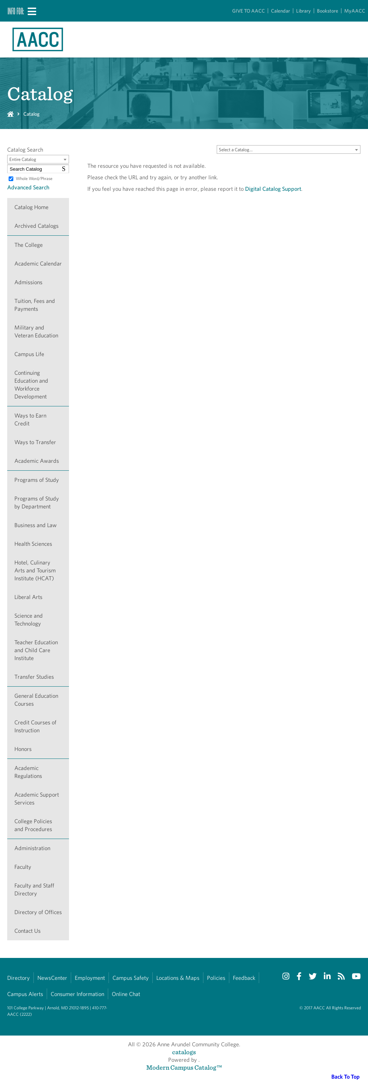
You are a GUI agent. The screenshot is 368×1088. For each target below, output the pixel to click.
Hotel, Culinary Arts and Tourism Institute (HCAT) (35, 570)
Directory (18, 977)
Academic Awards (36, 460)
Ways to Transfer (35, 442)
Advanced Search (28, 187)
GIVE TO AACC (248, 10)
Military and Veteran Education (36, 331)
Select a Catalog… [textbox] (236, 149)
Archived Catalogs (36, 225)
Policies (216, 977)
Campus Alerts (25, 994)
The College (28, 244)
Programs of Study (36, 479)
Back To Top (345, 1076)
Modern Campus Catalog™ (184, 1067)
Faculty (22, 866)
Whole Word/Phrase (34, 178)
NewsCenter (52, 977)
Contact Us (27, 930)
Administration (32, 848)
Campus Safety (130, 977)
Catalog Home (31, 207)
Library (303, 10)
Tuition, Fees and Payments (34, 305)
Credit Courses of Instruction (35, 726)
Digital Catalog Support (273, 188)
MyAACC (354, 10)
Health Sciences (33, 543)
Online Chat (126, 994)
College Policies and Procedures (33, 825)
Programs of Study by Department (36, 502)
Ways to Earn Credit (30, 419)
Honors (23, 749)
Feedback (244, 977)
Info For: (16, 11)
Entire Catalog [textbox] (22, 159)
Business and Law (35, 525)
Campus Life (29, 354)
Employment (90, 977)
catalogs (184, 1052)
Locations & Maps (177, 977)
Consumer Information (77, 994)
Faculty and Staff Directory (34, 889)
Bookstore (327, 10)
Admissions (28, 282)
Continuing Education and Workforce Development (31, 384)
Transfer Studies (34, 676)
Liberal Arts (28, 597)
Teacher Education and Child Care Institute (36, 650)
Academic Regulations (28, 772)
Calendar (280, 10)
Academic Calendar (38, 263)
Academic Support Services (36, 798)
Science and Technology (28, 619)
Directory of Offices (38, 912)
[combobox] (288, 149)
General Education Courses (36, 699)
